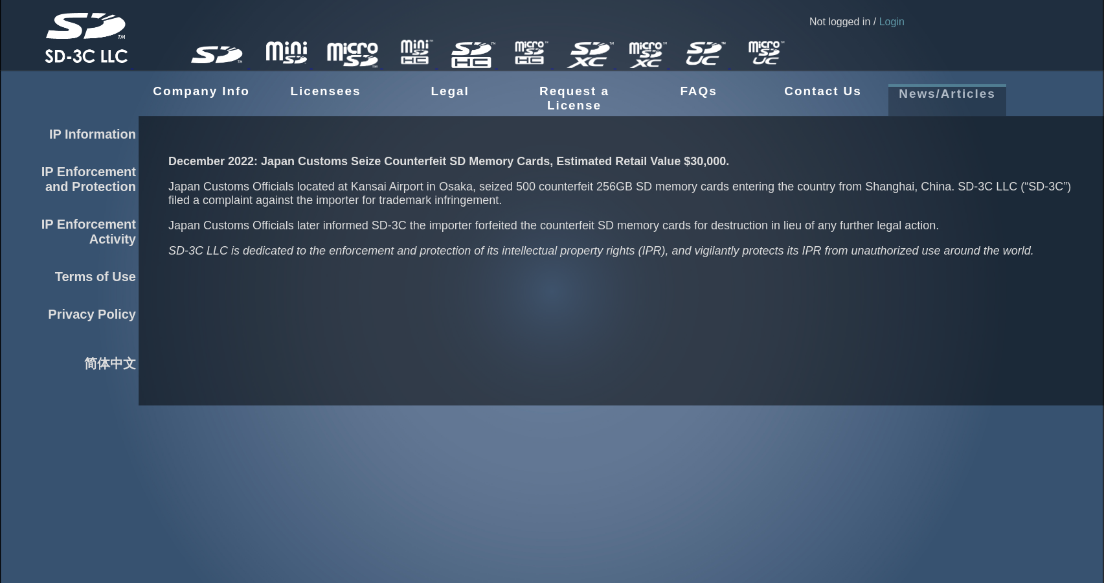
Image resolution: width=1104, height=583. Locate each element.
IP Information (92, 134)
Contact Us (822, 91)
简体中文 (110, 363)
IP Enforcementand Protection (88, 179)
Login (892, 21)
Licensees (326, 91)
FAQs (698, 91)
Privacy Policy (92, 314)
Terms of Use (95, 276)
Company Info (201, 91)
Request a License (574, 98)
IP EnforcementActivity (88, 231)
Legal (450, 91)
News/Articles (947, 93)
